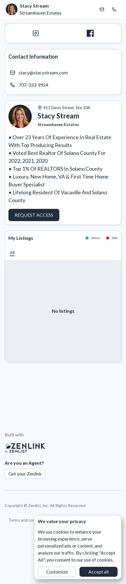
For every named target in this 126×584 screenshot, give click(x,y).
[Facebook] (90, 33)
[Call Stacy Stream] (114, 9)
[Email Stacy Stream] (102, 9)
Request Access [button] (34, 215)
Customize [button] (57, 571)
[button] (12, 252)
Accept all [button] (98, 571)
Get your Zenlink (25, 473)
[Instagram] (35, 33)
